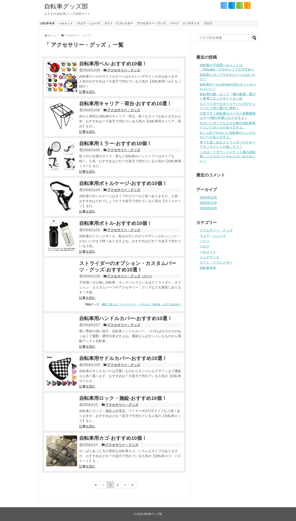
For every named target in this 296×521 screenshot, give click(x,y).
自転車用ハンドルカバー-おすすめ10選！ (125, 318)
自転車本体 (47, 23)
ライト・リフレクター (118, 23)
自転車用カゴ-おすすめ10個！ (113, 438)
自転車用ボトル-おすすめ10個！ (115, 223)
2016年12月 (208, 197)
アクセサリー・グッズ (151, 23)
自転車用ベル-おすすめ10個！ (113, 63)
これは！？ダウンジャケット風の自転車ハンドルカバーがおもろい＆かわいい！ (228, 156)
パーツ (174, 23)
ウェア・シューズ (88, 23)
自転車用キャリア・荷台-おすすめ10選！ (125, 103)
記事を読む (87, 92)
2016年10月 (208, 208)
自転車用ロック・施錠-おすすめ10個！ (123, 398)
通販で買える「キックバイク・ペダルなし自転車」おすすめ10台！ (142, 304)
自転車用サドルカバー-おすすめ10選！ (123, 358)
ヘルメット (66, 23)
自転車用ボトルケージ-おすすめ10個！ (123, 183)
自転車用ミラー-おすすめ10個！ (115, 143)
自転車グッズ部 (66, 6)
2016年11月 (208, 203)
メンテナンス (191, 23)
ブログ (208, 23)
